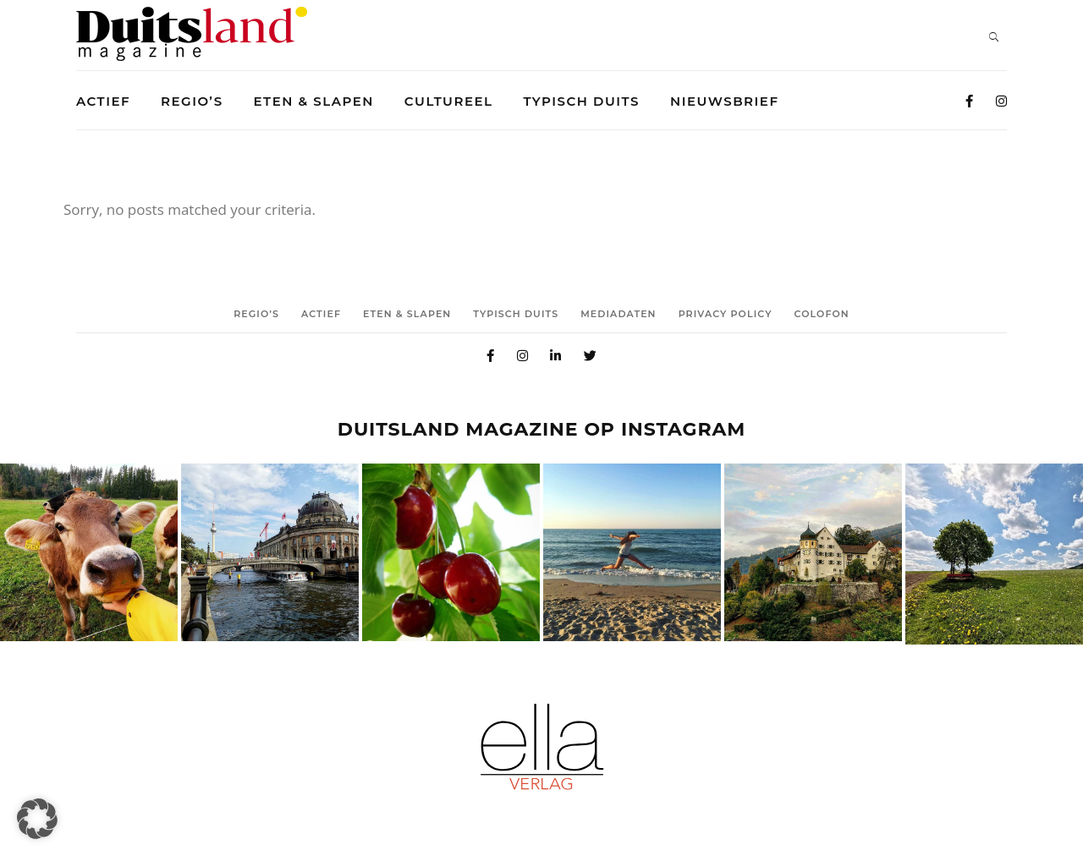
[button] (37, 819)
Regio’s (256, 314)
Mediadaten (618, 314)
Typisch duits (515, 314)
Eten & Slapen (407, 314)
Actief (321, 314)
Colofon (821, 314)
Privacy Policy (725, 314)
